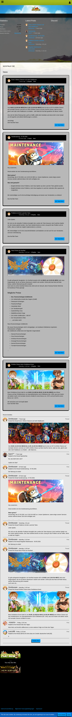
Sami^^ (30, 33)
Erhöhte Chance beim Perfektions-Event (22, 364)
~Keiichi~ (12, 622)
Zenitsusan (31, 28)
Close (68, 714)
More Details (61, 714)
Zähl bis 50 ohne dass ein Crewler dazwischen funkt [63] (36, 633)
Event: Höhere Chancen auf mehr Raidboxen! (24, 79)
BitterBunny (17, 33)
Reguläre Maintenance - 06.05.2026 (30, 541)
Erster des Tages (25, 624)
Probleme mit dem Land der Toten (20, 213)
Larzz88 (11, 631)
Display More (36, 640)
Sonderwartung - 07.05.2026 (36, 36)
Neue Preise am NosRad (18, 250)
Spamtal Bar (31, 31)
